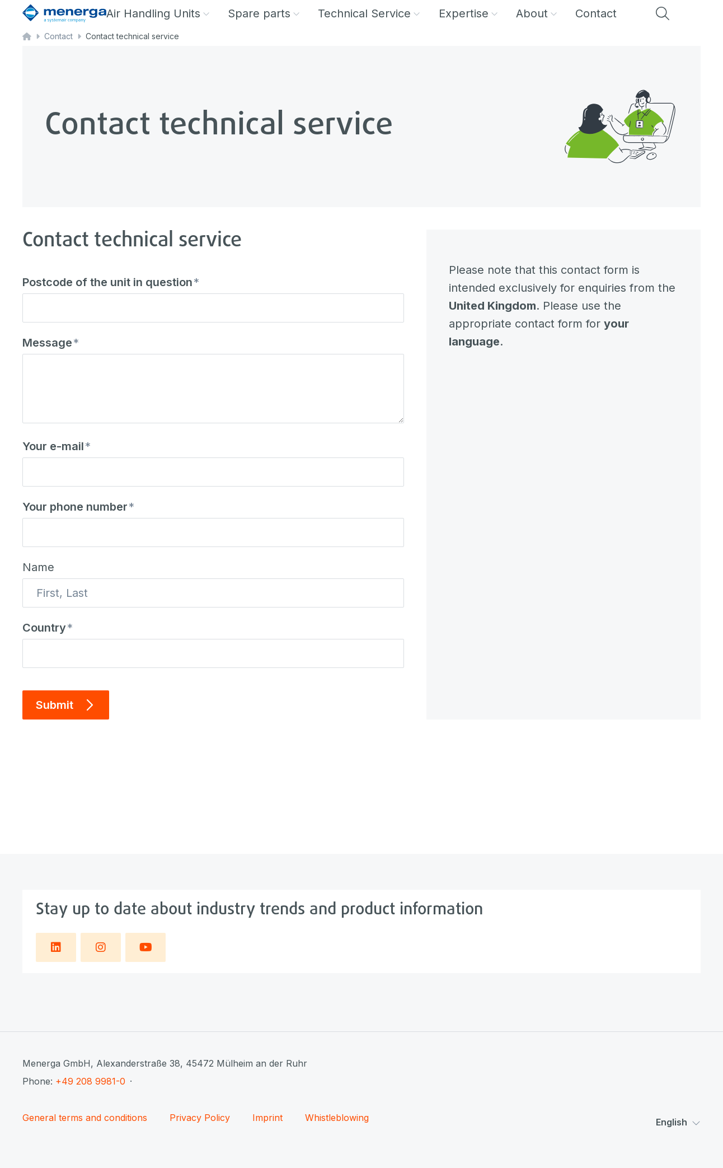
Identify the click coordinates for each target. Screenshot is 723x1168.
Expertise (468, 13)
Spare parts (264, 13)
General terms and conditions (84, 1118)
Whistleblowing (337, 1118)
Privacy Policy (200, 1118)
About (536, 13)
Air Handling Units (158, 13)
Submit (66, 705)
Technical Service (369, 13)
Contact (596, 13)
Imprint (267, 1118)
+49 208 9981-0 (90, 1081)
